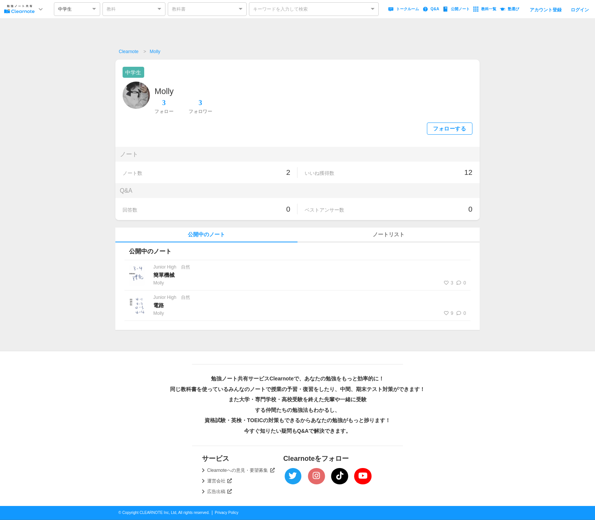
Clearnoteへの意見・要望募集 (241, 470)
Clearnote (129, 51)
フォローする (449, 129)
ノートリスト (389, 234)
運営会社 (219, 481)
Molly (155, 51)
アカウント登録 (546, 10)
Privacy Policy (226, 513)
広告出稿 (219, 491)
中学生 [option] (65, 9)
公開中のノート (206, 234)
